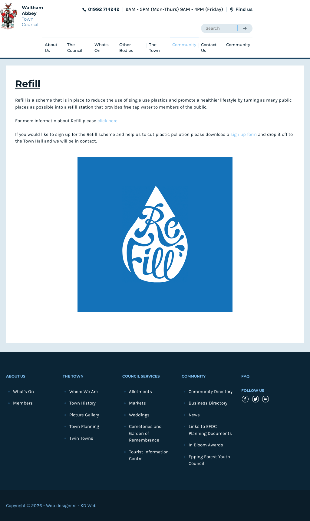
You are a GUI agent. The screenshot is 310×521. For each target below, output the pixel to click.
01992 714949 (104, 9)
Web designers (61, 505)
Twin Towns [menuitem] (81, 438)
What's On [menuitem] (101, 47)
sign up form (243, 134)
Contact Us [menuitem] (208, 47)
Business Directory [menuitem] (208, 403)
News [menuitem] (194, 415)
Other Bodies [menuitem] (126, 47)
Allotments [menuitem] (140, 391)
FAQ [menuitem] (245, 376)
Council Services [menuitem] (141, 376)
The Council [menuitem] (74, 47)
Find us (244, 9)
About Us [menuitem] (51, 47)
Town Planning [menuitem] (84, 426)
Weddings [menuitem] (139, 415)
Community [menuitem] (184, 44)
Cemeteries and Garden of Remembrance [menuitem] (145, 433)
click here (107, 120)
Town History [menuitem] (82, 403)
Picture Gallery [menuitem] (84, 415)
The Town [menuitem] (154, 47)
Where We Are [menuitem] (83, 391)
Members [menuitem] (23, 403)
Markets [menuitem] (137, 403)
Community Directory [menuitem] (210, 391)
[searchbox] (219, 28)
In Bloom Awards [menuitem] (206, 445)
